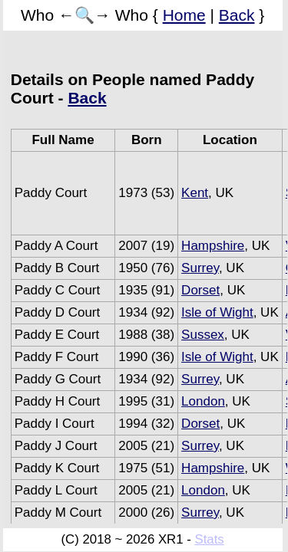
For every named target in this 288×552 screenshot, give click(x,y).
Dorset (200, 290)
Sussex (202, 334)
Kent (194, 193)
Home (184, 15)
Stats (208, 539)
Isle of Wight (217, 312)
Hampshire (212, 245)
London (203, 401)
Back (237, 15)
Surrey (200, 268)
